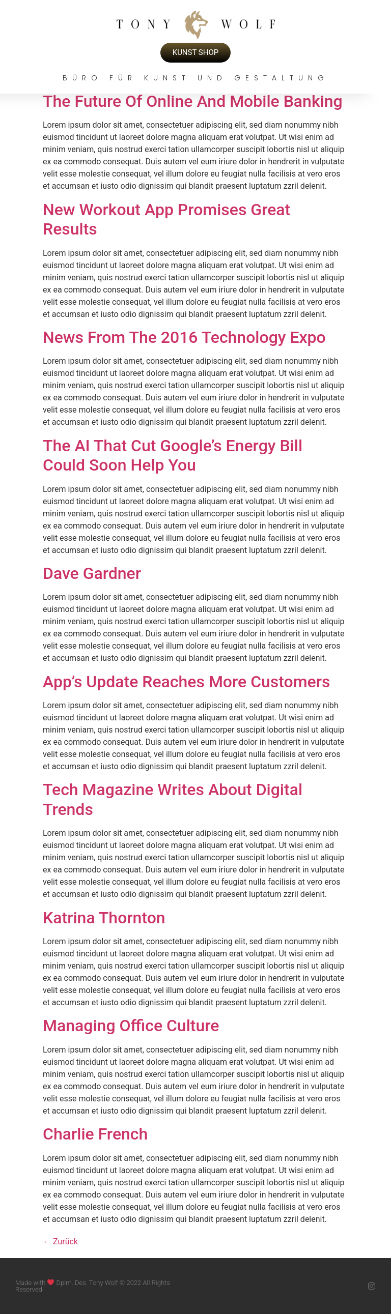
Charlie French (95, 1134)
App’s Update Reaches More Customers (186, 681)
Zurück (60, 1241)
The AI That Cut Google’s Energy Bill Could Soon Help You (172, 455)
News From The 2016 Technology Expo (184, 337)
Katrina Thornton (104, 917)
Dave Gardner (92, 573)
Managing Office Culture (131, 1025)
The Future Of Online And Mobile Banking (193, 101)
